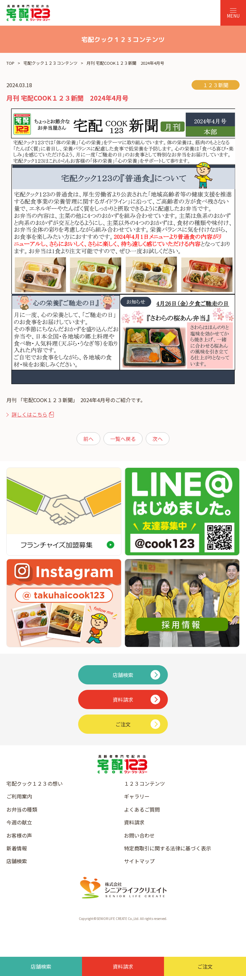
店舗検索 (16, 861)
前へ (88, 439)
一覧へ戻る (123, 439)
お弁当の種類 (21, 809)
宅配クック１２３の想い (34, 783)
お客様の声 (19, 835)
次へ (157, 439)
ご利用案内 (19, 796)
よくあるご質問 (142, 809)
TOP (10, 63)
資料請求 (134, 822)
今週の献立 (19, 822)
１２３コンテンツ (144, 783)
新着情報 (16, 848)
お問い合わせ (139, 835)
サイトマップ (139, 861)
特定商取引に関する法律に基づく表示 (167, 848)
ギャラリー (137, 796)
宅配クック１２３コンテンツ (50, 63)
